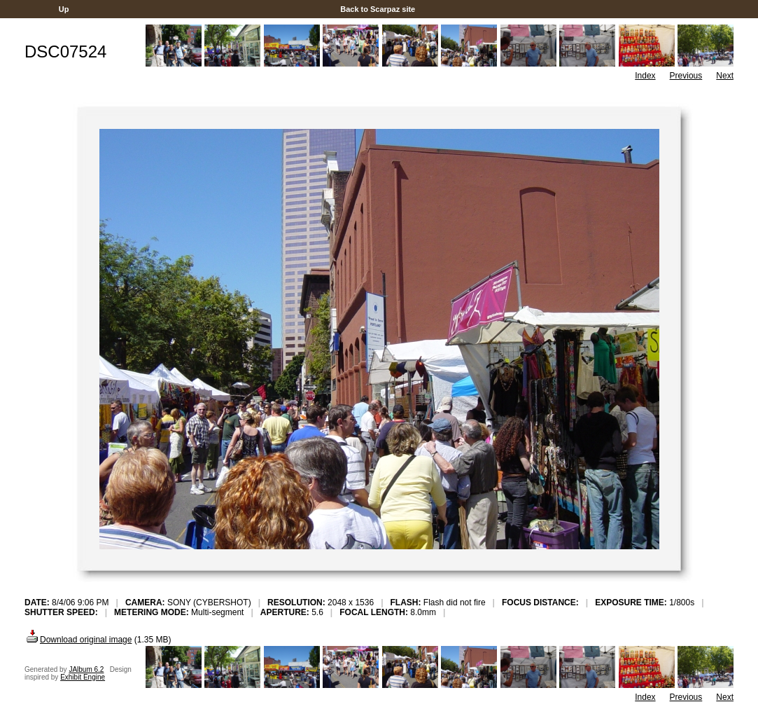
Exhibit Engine (82, 677)
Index (645, 76)
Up (64, 9)
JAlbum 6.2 (86, 669)
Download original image (78, 640)
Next (725, 76)
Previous (686, 76)
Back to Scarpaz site (377, 9)
